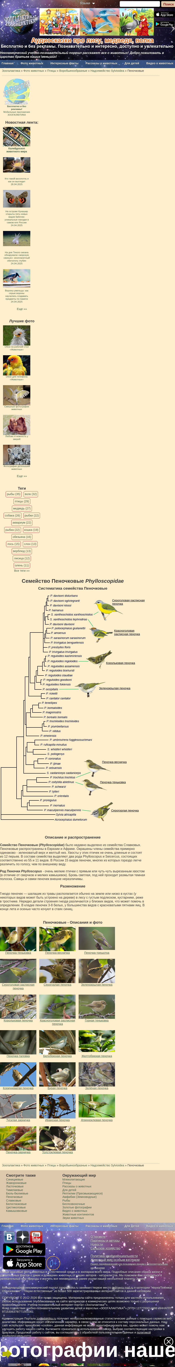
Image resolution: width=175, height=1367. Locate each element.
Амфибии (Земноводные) (79, 1196)
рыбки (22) (32, 515)
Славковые (13, 1200)
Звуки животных (73, 1217)
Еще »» (22, 309)
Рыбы (66, 1200)
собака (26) (12, 515)
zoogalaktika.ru (46, 1318)
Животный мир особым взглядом (115, 1260)
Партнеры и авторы (105, 1240)
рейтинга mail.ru (122, 1287)
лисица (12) (22, 558)
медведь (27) (22, 508)
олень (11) (22, 565)
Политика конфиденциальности (114, 1256)
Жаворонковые (16, 1183)
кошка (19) (31, 529)
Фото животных (32, 63)
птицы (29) (22, 501)
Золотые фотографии (77, 1207)
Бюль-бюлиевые (17, 1193)
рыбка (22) (12, 529)
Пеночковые (14, 1196)
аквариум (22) (22, 522)
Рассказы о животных (101, 63)
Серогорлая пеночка (125, 810)
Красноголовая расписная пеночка (127, 632)
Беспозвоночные (73, 1204)
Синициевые (14, 1179)
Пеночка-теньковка (113, 782)
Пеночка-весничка (114, 762)
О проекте (98, 1236)
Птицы (66, 1183)
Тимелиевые (14, 1190)
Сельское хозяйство (105, 1248)
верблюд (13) (22, 551)
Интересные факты (65, 63)
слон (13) (30, 544)
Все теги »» (22, 570)
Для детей (131, 63)
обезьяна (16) (22, 537)
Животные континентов (78, 1214)
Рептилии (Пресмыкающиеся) (82, 1193)
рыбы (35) (13, 494)
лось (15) (13, 544)
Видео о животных (159, 63)
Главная (8, 63)
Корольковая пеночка (120, 663)
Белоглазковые (16, 1204)
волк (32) (31, 494)
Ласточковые (15, 1186)
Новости (97, 1244)
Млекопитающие (73, 1179)
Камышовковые (16, 1210)
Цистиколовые (16, 1207)
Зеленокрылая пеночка (114, 688)
